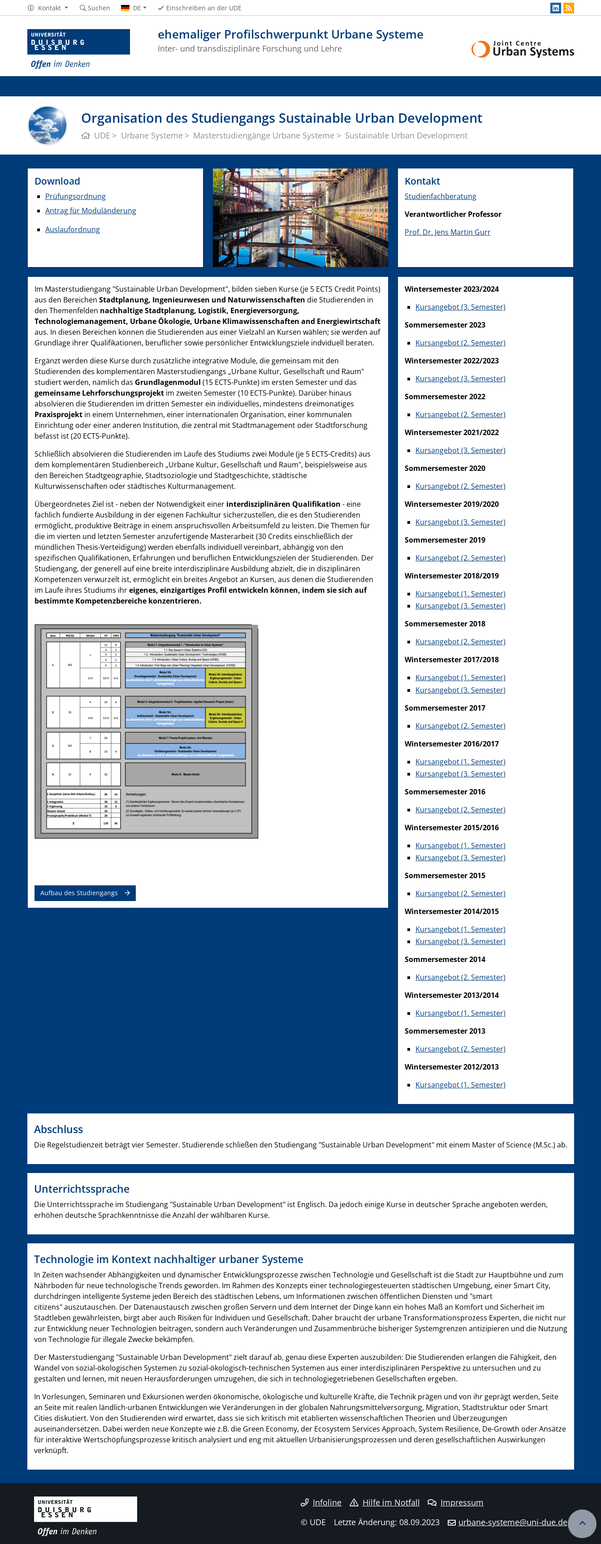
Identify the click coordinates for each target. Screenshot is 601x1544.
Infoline (321, 1502)
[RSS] (568, 8)
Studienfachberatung (440, 196)
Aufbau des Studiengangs (79, 892)
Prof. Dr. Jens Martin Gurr (448, 232)
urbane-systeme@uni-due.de (512, 1522)
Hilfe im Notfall (385, 1502)
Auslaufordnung (72, 229)
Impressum (456, 1502)
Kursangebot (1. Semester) (460, 594)
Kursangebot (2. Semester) (460, 343)
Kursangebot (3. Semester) (460, 307)
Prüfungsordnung (75, 196)
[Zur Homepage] (78, 49)
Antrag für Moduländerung (90, 211)
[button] (47, 8)
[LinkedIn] (555, 8)
